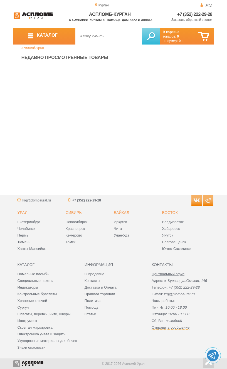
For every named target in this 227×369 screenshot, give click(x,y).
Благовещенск (174, 242)
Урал (22, 212)
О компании (78, 19)
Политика (93, 301)
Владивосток (173, 222)
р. (181, 41)
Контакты (97, 19)
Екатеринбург (28, 222)
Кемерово (74, 235)
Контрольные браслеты (37, 294)
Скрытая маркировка (34, 327)
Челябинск (26, 229)
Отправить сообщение (170, 327)
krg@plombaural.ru (36, 200)
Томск (70, 242)
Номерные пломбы (33, 274)
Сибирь (74, 212)
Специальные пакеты (35, 281)
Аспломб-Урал (32, 48)
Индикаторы (27, 287)
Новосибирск (77, 222)
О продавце (94, 274)
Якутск (167, 235)
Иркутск (120, 222)
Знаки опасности (31, 347)
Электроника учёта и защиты (41, 334)
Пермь (22, 235)
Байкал (121, 212)
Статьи (90, 314)
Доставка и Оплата (101, 287)
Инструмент (27, 321)
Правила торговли (100, 294)
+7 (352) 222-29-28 (194, 14)
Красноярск (75, 229)
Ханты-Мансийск (31, 249)
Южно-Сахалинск (176, 249)
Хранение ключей (32, 301)
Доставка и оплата (137, 19)
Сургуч (23, 307)
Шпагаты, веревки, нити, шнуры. (44, 314)
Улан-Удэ (121, 235)
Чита (118, 229)
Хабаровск (171, 229)
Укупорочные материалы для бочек (47, 341)
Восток (169, 212)
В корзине (171, 32)
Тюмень (23, 242)
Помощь (113, 19)
